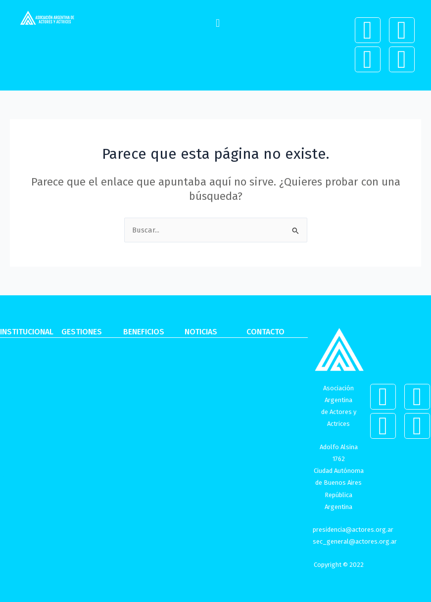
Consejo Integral (27, 396)
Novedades (204, 376)
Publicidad (79, 474)
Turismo (136, 435)
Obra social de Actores (24, 499)
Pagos (71, 376)
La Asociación (24, 376)
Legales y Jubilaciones (82, 518)
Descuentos (143, 376)
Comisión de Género (21, 440)
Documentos (21, 523)
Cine (68, 455)
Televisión (78, 435)
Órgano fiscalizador (20, 470)
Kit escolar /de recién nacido (148, 460)
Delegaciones (22, 416)
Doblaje (74, 494)
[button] (217, 23)
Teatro (72, 416)
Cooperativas (83, 396)
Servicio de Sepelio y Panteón (154, 489)
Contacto (262, 376)
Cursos (134, 396)
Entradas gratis (149, 416)
